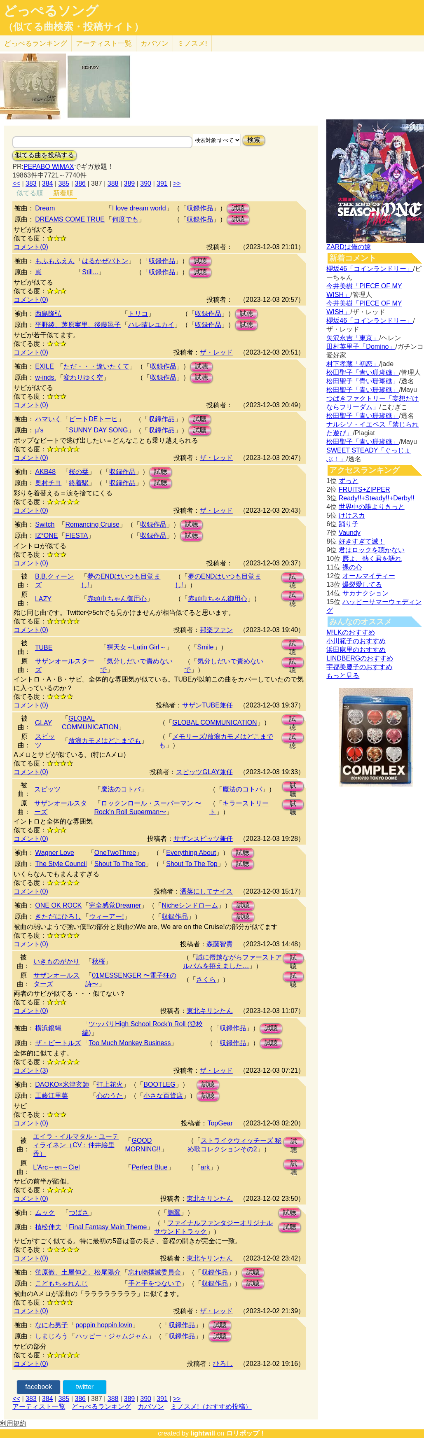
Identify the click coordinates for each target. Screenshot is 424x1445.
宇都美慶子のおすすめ (359, 666)
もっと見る (342, 675)
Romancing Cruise (92, 524)
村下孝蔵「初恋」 (352, 363)
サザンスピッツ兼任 (203, 838)
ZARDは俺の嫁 (348, 246)
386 (80, 183)
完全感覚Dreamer (115, 905)
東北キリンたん (210, 1010)
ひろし (223, 1363)
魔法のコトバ (121, 789)
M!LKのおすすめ (350, 632)
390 (145, 183)
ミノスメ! (192, 43)
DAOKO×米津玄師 (62, 1084)
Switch (44, 524)
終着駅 (79, 482)
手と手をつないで (154, 1283)
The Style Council (61, 863)
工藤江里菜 (51, 1095)
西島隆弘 (48, 313)
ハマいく (48, 419)
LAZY (43, 598)
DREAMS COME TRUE (70, 219)
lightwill (202, 1433)
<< (16, 183)
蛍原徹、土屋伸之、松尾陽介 (78, 1272)
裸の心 (352, 567)
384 (47, 183)
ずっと (348, 480)
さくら (206, 979)
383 (31, 183)
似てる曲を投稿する (44, 155)
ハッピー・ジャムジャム (111, 1336)
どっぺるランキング (101, 1406)
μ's (39, 430)
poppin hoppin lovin (103, 1324)
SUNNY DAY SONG (98, 430)
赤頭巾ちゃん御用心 (117, 598)
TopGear (219, 1123)
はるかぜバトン (105, 260)
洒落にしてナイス (206, 891)
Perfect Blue (149, 1167)
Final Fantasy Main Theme (108, 1226)
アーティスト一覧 (38, 1406)
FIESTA (76, 535)
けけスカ (352, 515)
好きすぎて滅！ (362, 541)
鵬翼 (173, 1212)
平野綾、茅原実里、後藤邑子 (78, 324)
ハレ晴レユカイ (151, 324)
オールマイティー (368, 575)
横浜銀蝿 (48, 1028)
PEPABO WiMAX (48, 166)
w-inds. (45, 377)
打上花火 (109, 1084)
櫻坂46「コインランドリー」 (369, 268)
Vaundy (350, 532)
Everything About (191, 852)
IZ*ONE (46, 535)
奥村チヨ (48, 482)
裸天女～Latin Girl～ (136, 647)
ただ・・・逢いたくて (96, 366)
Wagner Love (54, 852)
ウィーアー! (106, 916)
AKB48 (45, 471)
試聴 (238, 208)
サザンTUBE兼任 (207, 705)
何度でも (125, 219)
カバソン (155, 43)
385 (64, 183)
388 (113, 183)
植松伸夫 (48, 1226)
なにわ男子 (51, 1324)
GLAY (43, 722)
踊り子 (348, 524)
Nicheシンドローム (190, 905)
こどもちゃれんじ (61, 1283)
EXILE (44, 366)
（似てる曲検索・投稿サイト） (73, 26)
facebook (38, 1386)
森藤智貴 (219, 944)
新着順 (63, 192)
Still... (90, 271)
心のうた (109, 1095)
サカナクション (365, 593)
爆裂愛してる (362, 584)
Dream (45, 208)
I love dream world (139, 208)
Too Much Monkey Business (130, 1042)
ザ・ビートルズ (58, 1042)
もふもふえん (55, 260)
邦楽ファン (216, 629)
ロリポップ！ (246, 1433)
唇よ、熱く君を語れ (372, 558)
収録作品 (200, 208)
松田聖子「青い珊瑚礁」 (362, 372)
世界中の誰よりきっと (372, 506)
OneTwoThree (115, 852)
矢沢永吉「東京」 (352, 337)
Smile (205, 647)
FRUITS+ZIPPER (364, 489)
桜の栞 (79, 471)
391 (162, 183)
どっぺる (35, 43)
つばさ (79, 1212)
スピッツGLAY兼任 (204, 771)
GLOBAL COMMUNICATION (214, 722)
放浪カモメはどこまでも (104, 740)
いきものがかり (56, 961)
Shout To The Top (120, 863)
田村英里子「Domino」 (360, 346)
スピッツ (47, 789)
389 (129, 183)
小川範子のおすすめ (356, 640)
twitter (85, 1386)
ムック (45, 1212)
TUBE (44, 647)
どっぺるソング (50, 10)
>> (177, 183)
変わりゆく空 (83, 377)
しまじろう (51, 1336)
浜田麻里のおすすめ (356, 649)
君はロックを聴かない (372, 549)
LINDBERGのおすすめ (359, 658)
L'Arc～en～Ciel (56, 1167)
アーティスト (104, 43)
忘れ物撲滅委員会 (154, 1272)
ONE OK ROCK (58, 905)
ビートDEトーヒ (93, 419)
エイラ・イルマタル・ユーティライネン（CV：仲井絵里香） (76, 1145)
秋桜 (98, 961)
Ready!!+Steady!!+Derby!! (377, 498)
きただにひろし (58, 916)
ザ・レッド (216, 352)
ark (205, 1167)
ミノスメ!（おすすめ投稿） (211, 1406)
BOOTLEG (159, 1084)
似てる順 (29, 192)
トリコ (138, 313)
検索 (253, 139)
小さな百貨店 (163, 1095)
